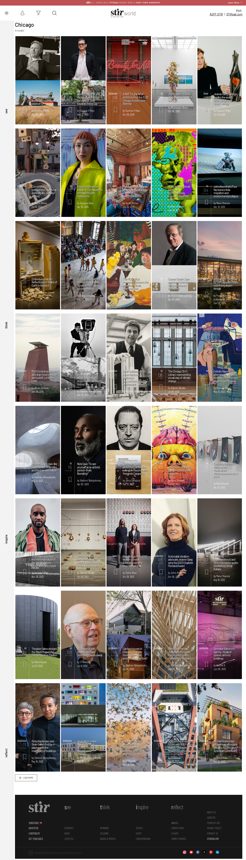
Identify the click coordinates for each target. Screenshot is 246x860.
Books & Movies (109, 844)
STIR (234, 14)
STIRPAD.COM (213, 844)
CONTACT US (212, 839)
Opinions (105, 834)
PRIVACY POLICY (214, 834)
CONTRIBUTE (36, 839)
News (68, 839)
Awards (175, 829)
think (6, 335)
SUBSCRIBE (36, 829)
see (6, 125)
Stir (19, 22)
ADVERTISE (36, 834)
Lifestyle (70, 844)
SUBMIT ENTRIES (179, 844)
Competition (178, 834)
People (140, 834)
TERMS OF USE (213, 829)
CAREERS (211, 823)
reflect (6, 755)
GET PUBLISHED (38, 844)
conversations (144, 844)
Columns (105, 839)
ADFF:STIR (216, 14)
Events (175, 839)
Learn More (233, 2)
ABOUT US (211, 818)
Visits (139, 839)
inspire (6, 545)
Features (70, 834)
